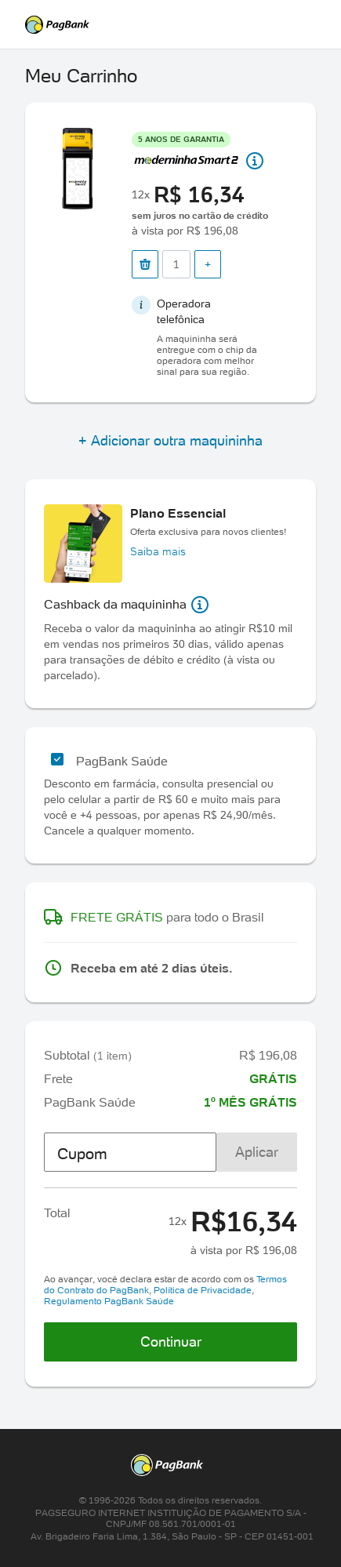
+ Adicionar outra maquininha (170, 440)
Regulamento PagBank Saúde (109, 1301)
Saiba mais (158, 551)
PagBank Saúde (122, 761)
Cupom (82, 1153)
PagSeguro (170, 25)
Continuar (170, 1341)
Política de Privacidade (203, 1290)
